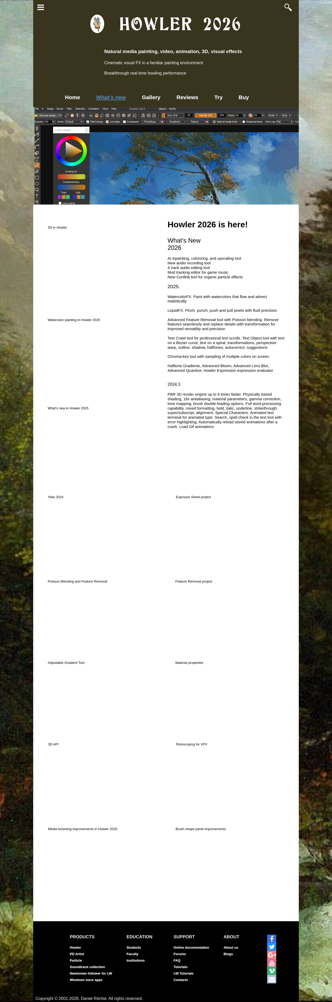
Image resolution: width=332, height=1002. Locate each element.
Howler (75, 947)
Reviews (187, 97)
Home (72, 97)
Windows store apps (86, 980)
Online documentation (191, 947)
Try (219, 97)
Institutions (136, 960)
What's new (111, 97)
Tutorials (181, 967)
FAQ (177, 960)
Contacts (181, 980)
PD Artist (77, 954)
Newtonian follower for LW (91, 973)
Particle (76, 960)
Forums (180, 954)
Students (134, 947)
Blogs (228, 954)
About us (231, 947)
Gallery (151, 97)
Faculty (133, 954)
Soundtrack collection (87, 967)
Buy (244, 97)
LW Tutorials (183, 973)
